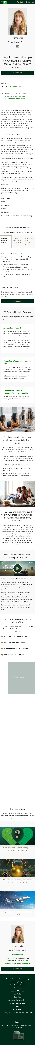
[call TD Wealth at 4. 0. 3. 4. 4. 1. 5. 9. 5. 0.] (20, 2)
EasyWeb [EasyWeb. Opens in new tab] (17, 997)
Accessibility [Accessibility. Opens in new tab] (17, 1009)
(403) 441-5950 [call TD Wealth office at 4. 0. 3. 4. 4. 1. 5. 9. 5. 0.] (15, 86)
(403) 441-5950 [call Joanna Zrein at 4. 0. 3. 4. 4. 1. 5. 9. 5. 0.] (17, 954)
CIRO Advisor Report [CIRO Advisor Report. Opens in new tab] (17, 985)
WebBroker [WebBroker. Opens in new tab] (18, 994)
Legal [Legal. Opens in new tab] (17, 1006)
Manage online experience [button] (17, 1000)
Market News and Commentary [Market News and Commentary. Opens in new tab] (17, 979)
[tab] (6, 241)
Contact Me (17, 72)
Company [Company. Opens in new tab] (17, 988)
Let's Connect (17, 301)
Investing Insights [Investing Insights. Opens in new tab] (17, 982)
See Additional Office (17, 99)
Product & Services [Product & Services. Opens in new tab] (17, 991)
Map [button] (26, 961)
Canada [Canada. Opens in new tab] (17, 1022)
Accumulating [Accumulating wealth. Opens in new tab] (13, 328)
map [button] (23, 96)
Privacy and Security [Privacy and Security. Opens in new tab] (17, 1003)
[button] (17, 568)
